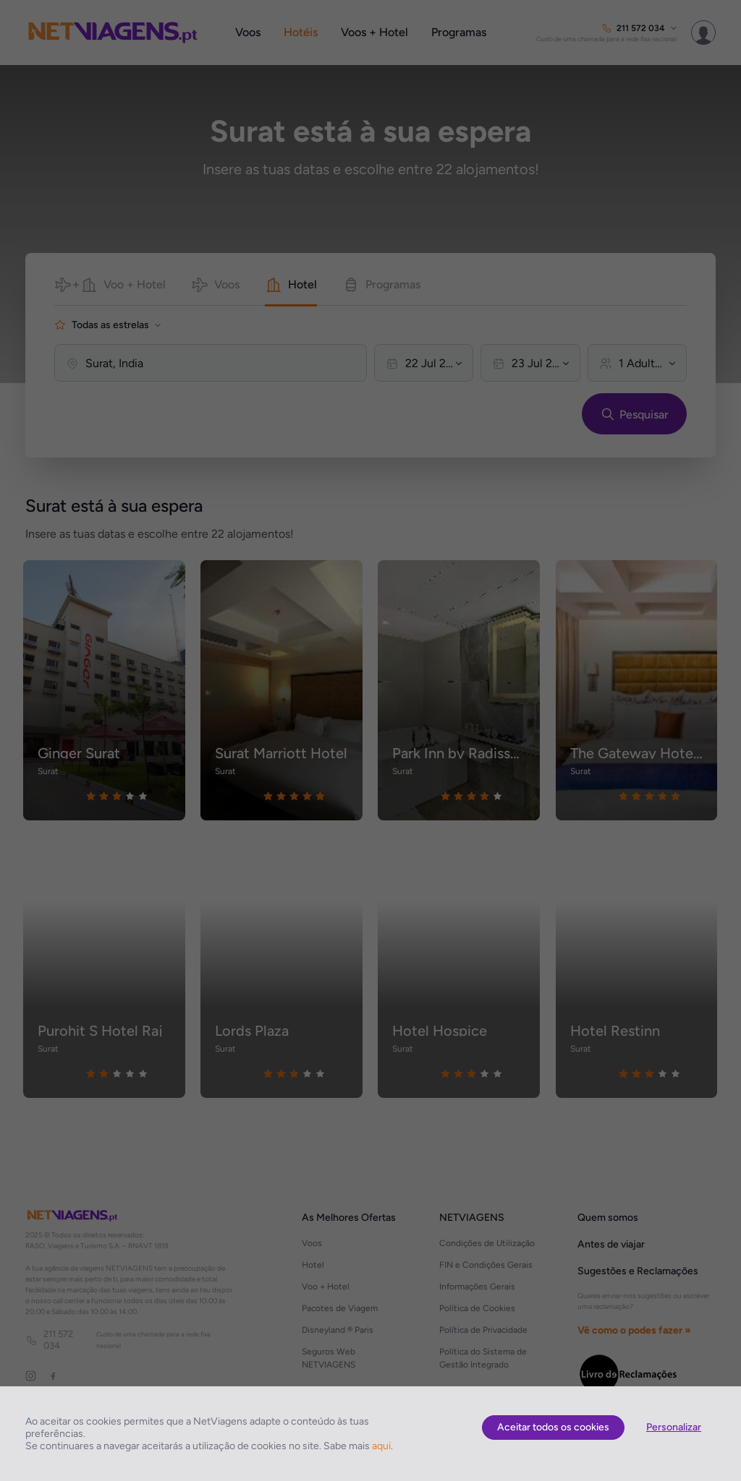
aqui (381, 1446)
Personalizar (673, 1427)
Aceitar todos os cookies (553, 1427)
